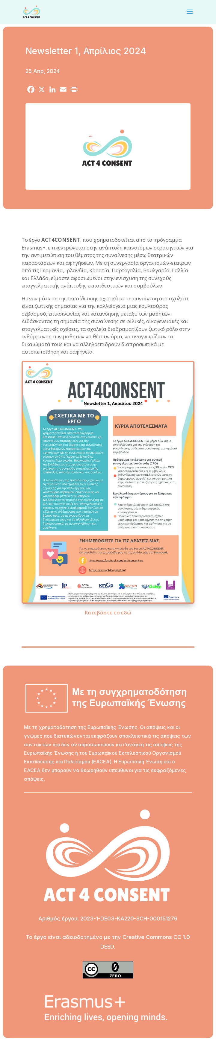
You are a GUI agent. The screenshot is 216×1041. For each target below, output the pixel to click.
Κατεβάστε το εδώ (107, 612)
